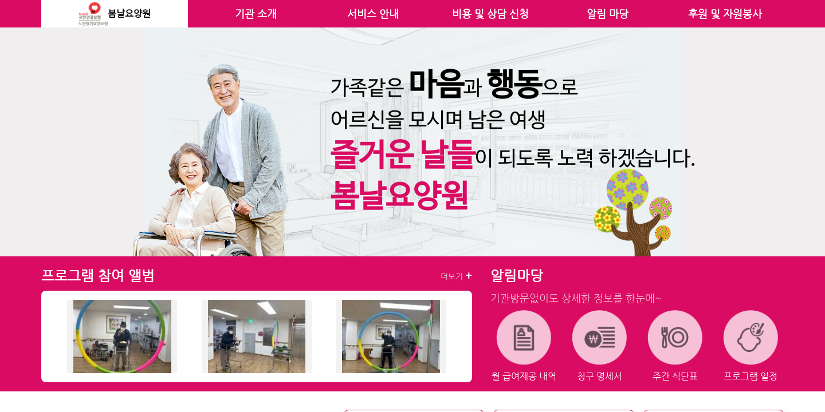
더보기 (456, 276)
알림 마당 (607, 13)
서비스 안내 (373, 13)
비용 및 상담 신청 (490, 13)
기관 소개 (256, 13)
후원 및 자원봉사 (725, 13)
